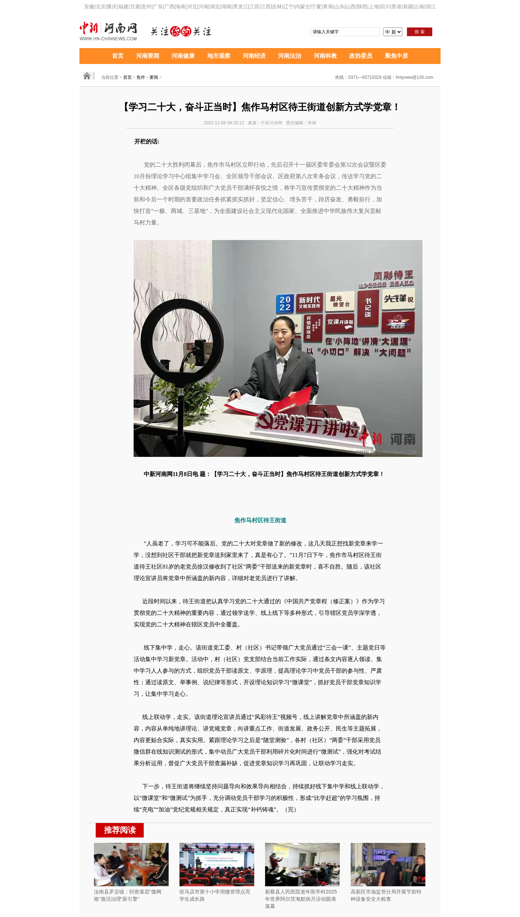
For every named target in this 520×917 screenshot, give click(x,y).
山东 (339, 6)
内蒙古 (302, 6)
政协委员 (360, 56)
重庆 (112, 6)
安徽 (89, 6)
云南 (419, 6)
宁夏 (316, 6)
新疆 (408, 6)
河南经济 (254, 56)
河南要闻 (147, 56)
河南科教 (325, 56)
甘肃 (135, 6)
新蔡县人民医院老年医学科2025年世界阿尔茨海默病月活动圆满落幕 (301, 899)
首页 (118, 56)
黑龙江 (240, 6)
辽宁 (288, 6)
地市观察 (218, 56)
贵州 (146, 6)
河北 (192, 6)
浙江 (431, 6)
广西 (169, 6)
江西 (266, 6)
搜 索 (419, 31)
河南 (204, 6)
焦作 (140, 77)
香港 (396, 6)
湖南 (226, 6)
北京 (101, 6)
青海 (328, 6)
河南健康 (183, 56)
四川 (385, 6)
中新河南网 (271, 122)
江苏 (254, 6)
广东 (158, 6)
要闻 (154, 77)
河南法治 (289, 56)
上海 (374, 6)
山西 (351, 6)
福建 (123, 6)
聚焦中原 (396, 56)
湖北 (215, 6)
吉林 (277, 6)
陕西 (362, 6)
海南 (181, 6)
